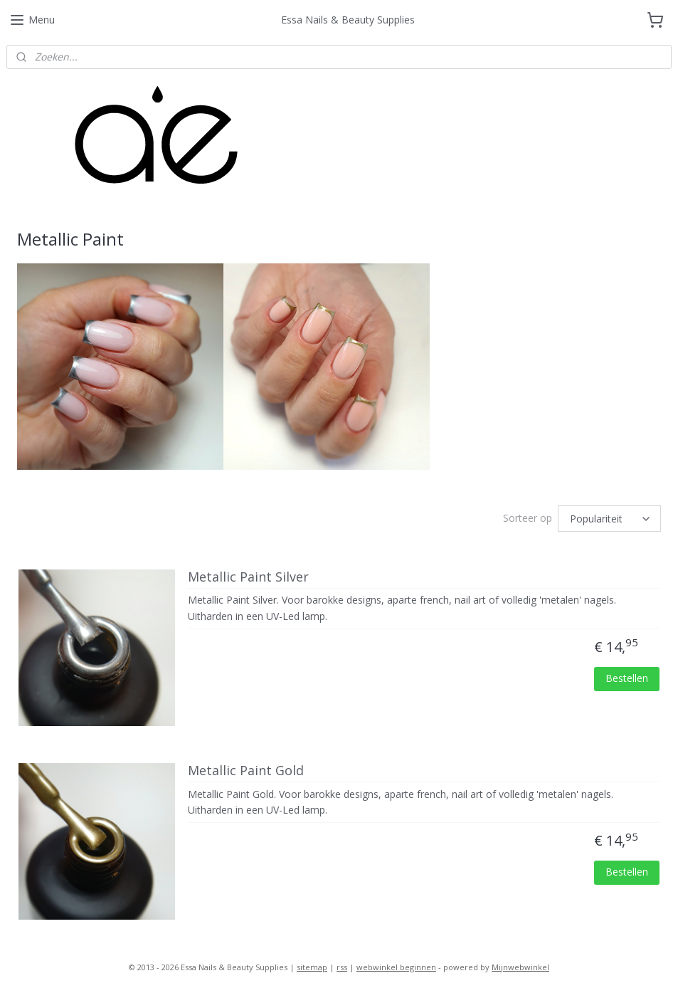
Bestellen (626, 678)
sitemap (312, 967)
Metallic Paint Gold (246, 771)
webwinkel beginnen (396, 967)
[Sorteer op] (609, 518)
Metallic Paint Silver (248, 577)
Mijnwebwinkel (520, 967)
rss (342, 967)
